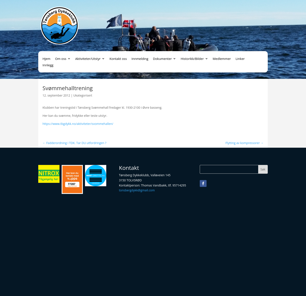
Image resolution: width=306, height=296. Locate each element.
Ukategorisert (82, 95)
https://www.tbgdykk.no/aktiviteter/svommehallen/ (77, 124)
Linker (240, 59)
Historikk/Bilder (192, 59)
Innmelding (140, 59)
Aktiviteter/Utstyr (88, 59)
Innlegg (47, 65)
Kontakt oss (118, 59)
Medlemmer (222, 59)
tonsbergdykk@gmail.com (137, 190)
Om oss (60, 59)
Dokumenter (162, 59)
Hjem (46, 59)
